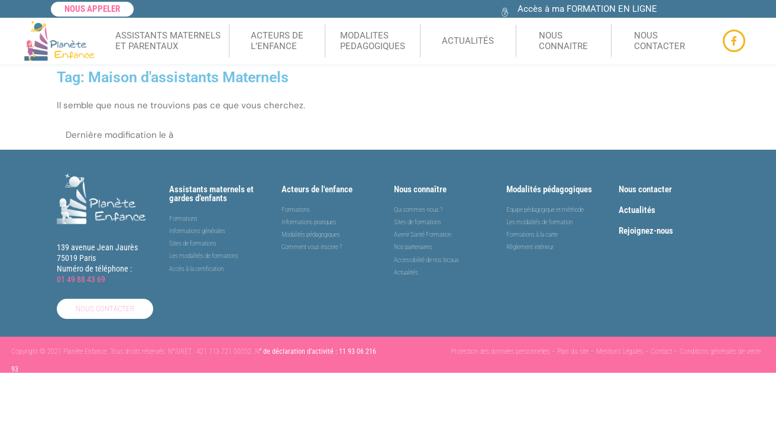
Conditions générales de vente (720, 352)
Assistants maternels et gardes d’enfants (211, 194)
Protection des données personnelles (500, 352)
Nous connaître (420, 189)
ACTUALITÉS (468, 41)
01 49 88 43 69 (81, 279)
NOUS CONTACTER (659, 40)
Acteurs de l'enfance (317, 189)
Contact (661, 352)
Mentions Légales (619, 352)
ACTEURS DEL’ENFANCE (277, 40)
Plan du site (573, 352)
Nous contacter (645, 189)
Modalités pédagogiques (549, 189)
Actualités (637, 210)
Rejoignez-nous (646, 230)
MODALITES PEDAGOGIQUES (372, 40)
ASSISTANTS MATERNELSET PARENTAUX (168, 40)
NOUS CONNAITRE (563, 40)
